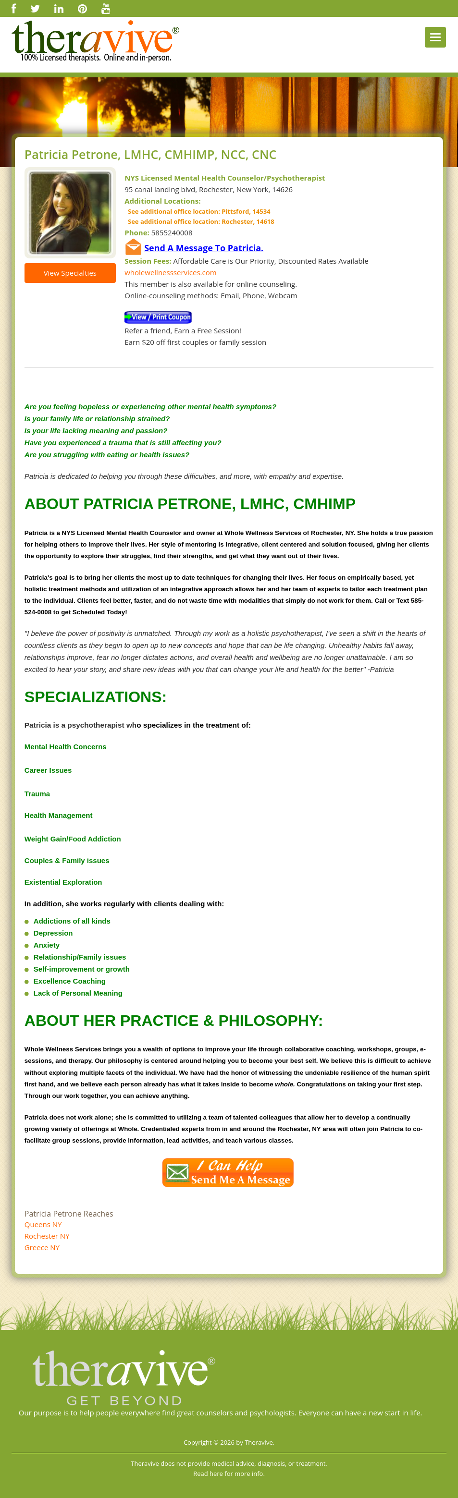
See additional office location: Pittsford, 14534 (197, 211)
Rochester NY (47, 1236)
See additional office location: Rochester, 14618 (199, 221)
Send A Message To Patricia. (203, 248)
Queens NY (43, 1224)
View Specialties (70, 273)
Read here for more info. (229, 1473)
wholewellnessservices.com (170, 272)
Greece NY (42, 1247)
